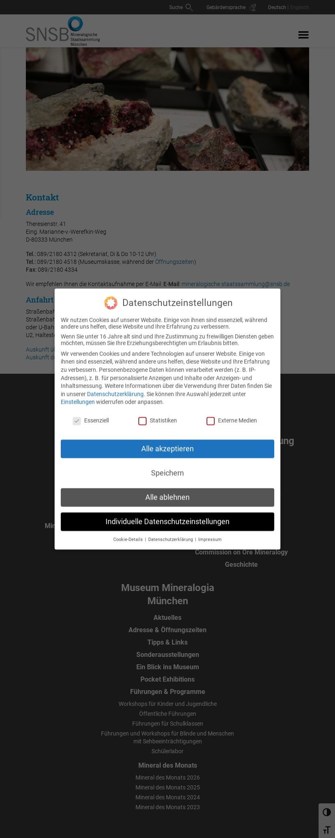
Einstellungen (78, 395)
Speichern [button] (167, 466)
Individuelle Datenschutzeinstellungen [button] (167, 515)
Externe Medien (232, 414)
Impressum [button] (210, 532)
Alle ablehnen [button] (167, 491)
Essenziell (91, 414)
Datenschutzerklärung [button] (171, 532)
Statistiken (157, 414)
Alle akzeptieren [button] (167, 442)
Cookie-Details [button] (128, 532)
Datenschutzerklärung (115, 387)
